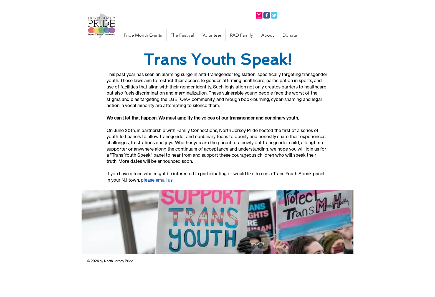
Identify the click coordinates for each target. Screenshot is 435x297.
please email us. (157, 180)
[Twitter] (274, 15)
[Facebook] (266, 15)
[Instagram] (259, 15)
